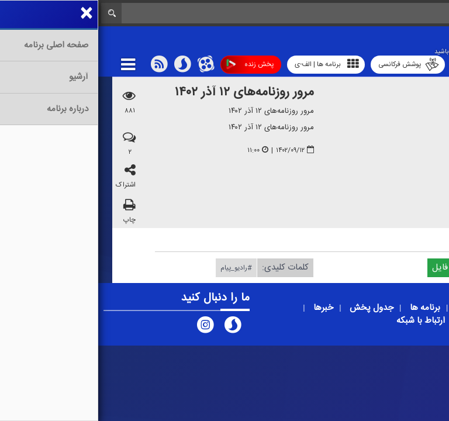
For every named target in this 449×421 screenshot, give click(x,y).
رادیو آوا (370, 64)
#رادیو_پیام (138, 267)
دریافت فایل (361, 267)
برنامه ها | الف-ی (228, 64)
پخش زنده (151, 64)
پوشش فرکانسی (310, 64)
